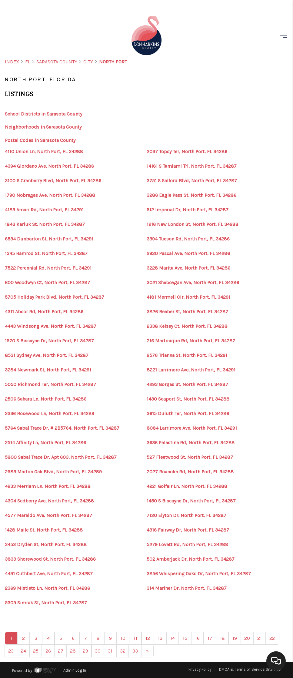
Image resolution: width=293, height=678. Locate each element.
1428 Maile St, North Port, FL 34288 (44, 530)
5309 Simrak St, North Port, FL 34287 (46, 602)
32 (122, 651)
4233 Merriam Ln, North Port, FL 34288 (48, 486)
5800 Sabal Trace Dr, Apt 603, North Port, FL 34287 (61, 457)
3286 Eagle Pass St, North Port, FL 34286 (191, 195)
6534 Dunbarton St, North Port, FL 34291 (49, 239)
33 (135, 651)
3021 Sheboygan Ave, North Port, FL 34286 (193, 282)
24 (23, 651)
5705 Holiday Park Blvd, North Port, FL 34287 (54, 297)
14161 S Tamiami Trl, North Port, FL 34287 (192, 166)
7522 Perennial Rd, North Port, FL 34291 (48, 268)
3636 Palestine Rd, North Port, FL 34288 (191, 442)
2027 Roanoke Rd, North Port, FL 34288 (190, 471)
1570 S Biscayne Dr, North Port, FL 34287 (49, 340)
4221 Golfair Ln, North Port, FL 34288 (187, 486)
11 (135, 638)
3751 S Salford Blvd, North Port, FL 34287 (192, 180)
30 (98, 651)
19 (234, 638)
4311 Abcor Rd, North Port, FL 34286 (44, 311)
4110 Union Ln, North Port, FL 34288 (44, 151)
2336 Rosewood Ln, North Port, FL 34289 (49, 413)
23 (11, 651)
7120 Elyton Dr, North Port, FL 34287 (186, 515)
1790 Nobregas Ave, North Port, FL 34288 (50, 195)
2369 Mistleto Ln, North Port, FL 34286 (47, 588)
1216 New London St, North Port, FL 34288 (192, 224)
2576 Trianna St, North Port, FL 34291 (187, 355)
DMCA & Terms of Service (242, 669)
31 (110, 651)
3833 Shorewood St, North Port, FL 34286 (50, 559)
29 (85, 651)
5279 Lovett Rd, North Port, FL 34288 (187, 544)
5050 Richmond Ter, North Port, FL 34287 (50, 384)
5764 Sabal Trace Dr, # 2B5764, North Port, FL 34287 (62, 428)
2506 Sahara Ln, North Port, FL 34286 (45, 399)
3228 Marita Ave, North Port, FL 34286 (188, 268)
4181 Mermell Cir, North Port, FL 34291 (188, 297)
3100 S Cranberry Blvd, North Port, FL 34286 (53, 180)
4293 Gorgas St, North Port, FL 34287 (187, 384)
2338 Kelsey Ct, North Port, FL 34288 (187, 326)
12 (147, 638)
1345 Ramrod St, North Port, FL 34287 (46, 253)
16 (197, 638)
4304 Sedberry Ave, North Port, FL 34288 (49, 500)
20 (247, 638)
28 (73, 651)
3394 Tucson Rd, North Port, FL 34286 (188, 239)
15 (185, 638)
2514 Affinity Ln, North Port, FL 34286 (45, 442)
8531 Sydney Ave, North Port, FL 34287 (46, 355)
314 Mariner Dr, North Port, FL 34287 (187, 588)
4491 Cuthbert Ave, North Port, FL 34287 (49, 573)
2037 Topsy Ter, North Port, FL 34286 (187, 151)
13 (160, 638)
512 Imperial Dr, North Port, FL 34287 (187, 209)
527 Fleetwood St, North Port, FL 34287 (190, 457)
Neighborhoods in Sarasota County (43, 127)
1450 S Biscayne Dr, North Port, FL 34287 (191, 500)
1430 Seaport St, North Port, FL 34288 (188, 399)
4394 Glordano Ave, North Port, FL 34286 (49, 166)
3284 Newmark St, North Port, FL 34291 (48, 370)
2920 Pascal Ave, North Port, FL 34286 (188, 253)
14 (172, 638)
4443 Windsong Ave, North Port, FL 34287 (50, 326)
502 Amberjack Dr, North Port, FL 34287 (191, 559)
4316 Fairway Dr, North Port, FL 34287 (188, 530)
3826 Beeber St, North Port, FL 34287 (187, 311)
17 (210, 638)
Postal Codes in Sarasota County (40, 140)
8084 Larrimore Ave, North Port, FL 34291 (192, 428)
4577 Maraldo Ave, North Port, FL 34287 (48, 515)
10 (123, 638)
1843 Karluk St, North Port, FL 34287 (45, 224)
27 (60, 651)
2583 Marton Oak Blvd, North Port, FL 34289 (53, 471)
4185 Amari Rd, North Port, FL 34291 (44, 209)
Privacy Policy (199, 669)
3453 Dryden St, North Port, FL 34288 (46, 544)
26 (48, 651)
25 (35, 651)
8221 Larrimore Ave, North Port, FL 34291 (191, 370)
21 (259, 638)
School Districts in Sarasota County (43, 114)
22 (272, 638)
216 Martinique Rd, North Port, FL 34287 (191, 340)
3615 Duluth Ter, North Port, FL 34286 (188, 413)
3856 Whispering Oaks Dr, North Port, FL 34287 (199, 573)
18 (222, 638)
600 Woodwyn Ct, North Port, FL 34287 (47, 282)
